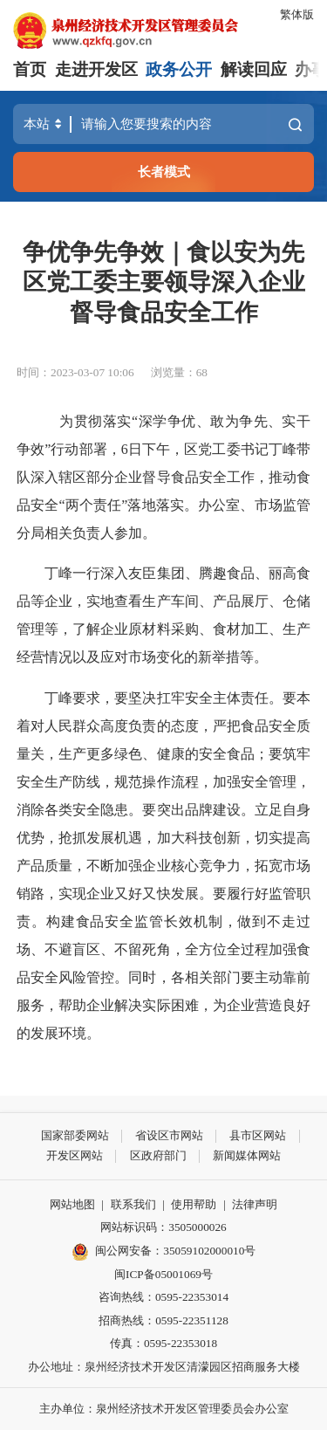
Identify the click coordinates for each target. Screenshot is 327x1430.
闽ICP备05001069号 (163, 1274)
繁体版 (297, 14)
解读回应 (254, 69)
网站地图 (72, 1204)
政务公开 (179, 69)
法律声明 (254, 1204)
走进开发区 (96, 69)
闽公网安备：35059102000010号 (164, 1252)
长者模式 (164, 171)
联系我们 (133, 1204)
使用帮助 (193, 1204)
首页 (29, 69)
